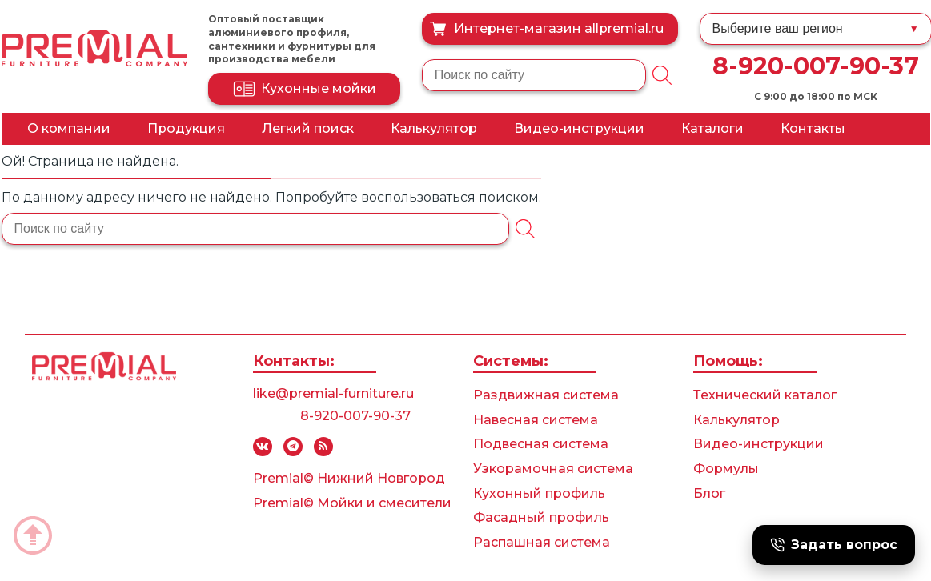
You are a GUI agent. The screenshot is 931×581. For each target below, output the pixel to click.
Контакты (813, 128)
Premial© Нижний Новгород (349, 478)
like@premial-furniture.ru (333, 393)
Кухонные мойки (304, 89)
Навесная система (535, 419)
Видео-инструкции (579, 128)
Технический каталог (765, 395)
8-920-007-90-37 (815, 66)
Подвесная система (540, 443)
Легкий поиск (308, 128)
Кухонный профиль (539, 493)
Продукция (186, 128)
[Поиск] (662, 75)
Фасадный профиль (541, 517)
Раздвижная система (546, 395)
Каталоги (712, 128)
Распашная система (541, 542)
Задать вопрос (833, 544)
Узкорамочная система (553, 468)
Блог (709, 493)
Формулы (726, 468)
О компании (68, 128)
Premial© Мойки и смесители (352, 503)
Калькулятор (434, 128)
